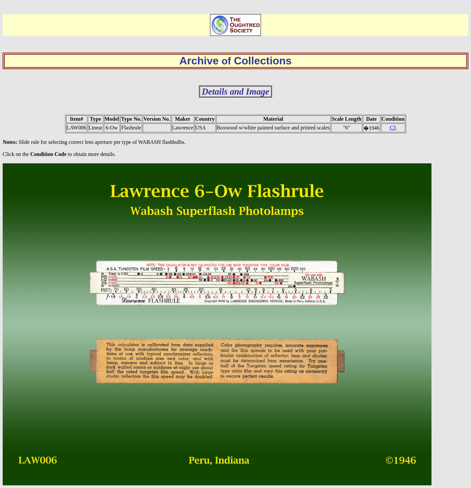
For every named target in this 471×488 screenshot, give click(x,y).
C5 (393, 127)
